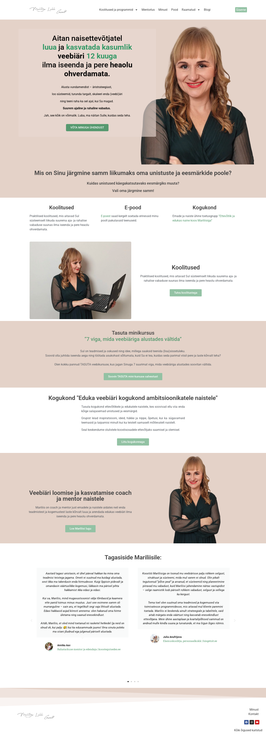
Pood (174, 9)
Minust (162, 9)
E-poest (106, 216)
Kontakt (253, 714)
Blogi (207, 9)
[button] (31, 620)
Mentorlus (148, 9)
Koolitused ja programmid (118, 9)
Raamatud (191, 9)
